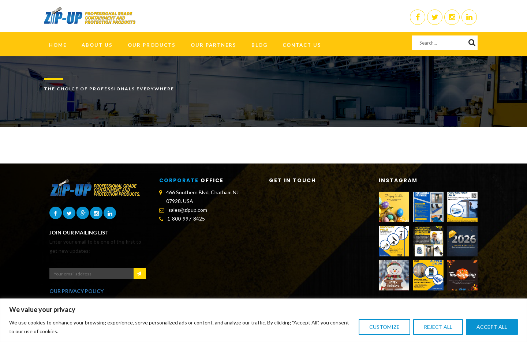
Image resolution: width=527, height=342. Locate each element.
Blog (259, 45)
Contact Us (302, 45)
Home (474, 107)
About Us (97, 45)
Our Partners (213, 45)
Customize (384, 327)
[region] (263, 320)
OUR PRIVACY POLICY (76, 291)
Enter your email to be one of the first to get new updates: (95, 246)
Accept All (491, 327)
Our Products (152, 45)
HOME (58, 45)
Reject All (438, 327)
